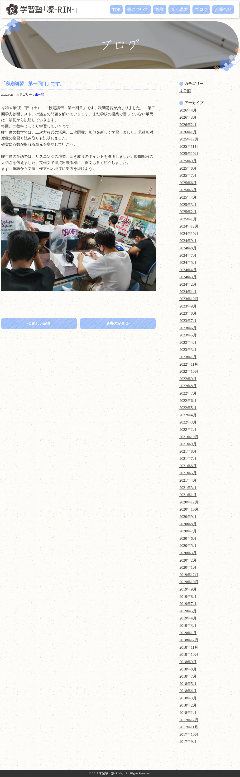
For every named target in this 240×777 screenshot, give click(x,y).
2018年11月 (188, 647)
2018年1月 (188, 713)
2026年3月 (188, 117)
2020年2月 (188, 560)
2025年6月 (188, 183)
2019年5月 (188, 611)
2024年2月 (188, 284)
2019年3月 (188, 625)
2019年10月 (188, 582)
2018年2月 (188, 705)
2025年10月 (188, 154)
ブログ (201, 9)
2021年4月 (188, 480)
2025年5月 (188, 190)
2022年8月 (188, 386)
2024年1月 (188, 292)
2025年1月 (188, 219)
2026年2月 (188, 125)
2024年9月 (188, 241)
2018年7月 (188, 676)
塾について (138, 9)
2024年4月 (188, 270)
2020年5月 (188, 546)
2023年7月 (188, 321)
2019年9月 (188, 589)
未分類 (39, 94)
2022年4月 (188, 415)
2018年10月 (188, 654)
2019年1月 (188, 633)
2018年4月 (188, 691)
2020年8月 (188, 524)
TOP (116, 9)
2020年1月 (188, 567)
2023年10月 (188, 299)
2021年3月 (188, 488)
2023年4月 (188, 342)
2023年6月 (188, 328)
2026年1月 (188, 132)
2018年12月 (188, 640)
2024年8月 (188, 248)
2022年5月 (188, 408)
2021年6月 (188, 466)
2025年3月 (188, 205)
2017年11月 (188, 727)
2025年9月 (188, 161)
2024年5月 (188, 263)
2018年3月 (188, 698)
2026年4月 (188, 110)
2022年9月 (188, 379)
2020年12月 (188, 502)
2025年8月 (188, 168)
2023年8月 (188, 313)
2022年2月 (188, 430)
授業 (159, 9)
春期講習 (179, 9)
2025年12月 (188, 139)
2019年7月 (188, 604)
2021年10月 (188, 437)
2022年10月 (188, 371)
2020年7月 (188, 531)
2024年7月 (188, 255)
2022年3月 (188, 422)
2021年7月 (188, 458)
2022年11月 (188, 364)
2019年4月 (188, 618)
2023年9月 (188, 306)
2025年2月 (188, 212)
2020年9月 (188, 517)
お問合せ (223, 9)
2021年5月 (188, 473)
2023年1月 (188, 357)
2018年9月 (188, 662)
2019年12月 (188, 575)
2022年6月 (188, 401)
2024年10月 (188, 234)
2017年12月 (188, 720)
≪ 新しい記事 (39, 323)
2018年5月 (188, 684)
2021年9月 (188, 444)
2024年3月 (188, 277)
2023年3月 (188, 350)
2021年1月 (188, 495)
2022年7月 (188, 393)
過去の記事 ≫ (118, 323)
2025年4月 (188, 197)
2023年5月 (188, 335)
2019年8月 (188, 597)
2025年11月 (188, 146)
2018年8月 (188, 669)
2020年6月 (188, 538)
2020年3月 (188, 553)
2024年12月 (188, 226)
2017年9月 (188, 742)
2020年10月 (188, 509)
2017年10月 (188, 734)
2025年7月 (188, 175)
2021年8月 (188, 451)
